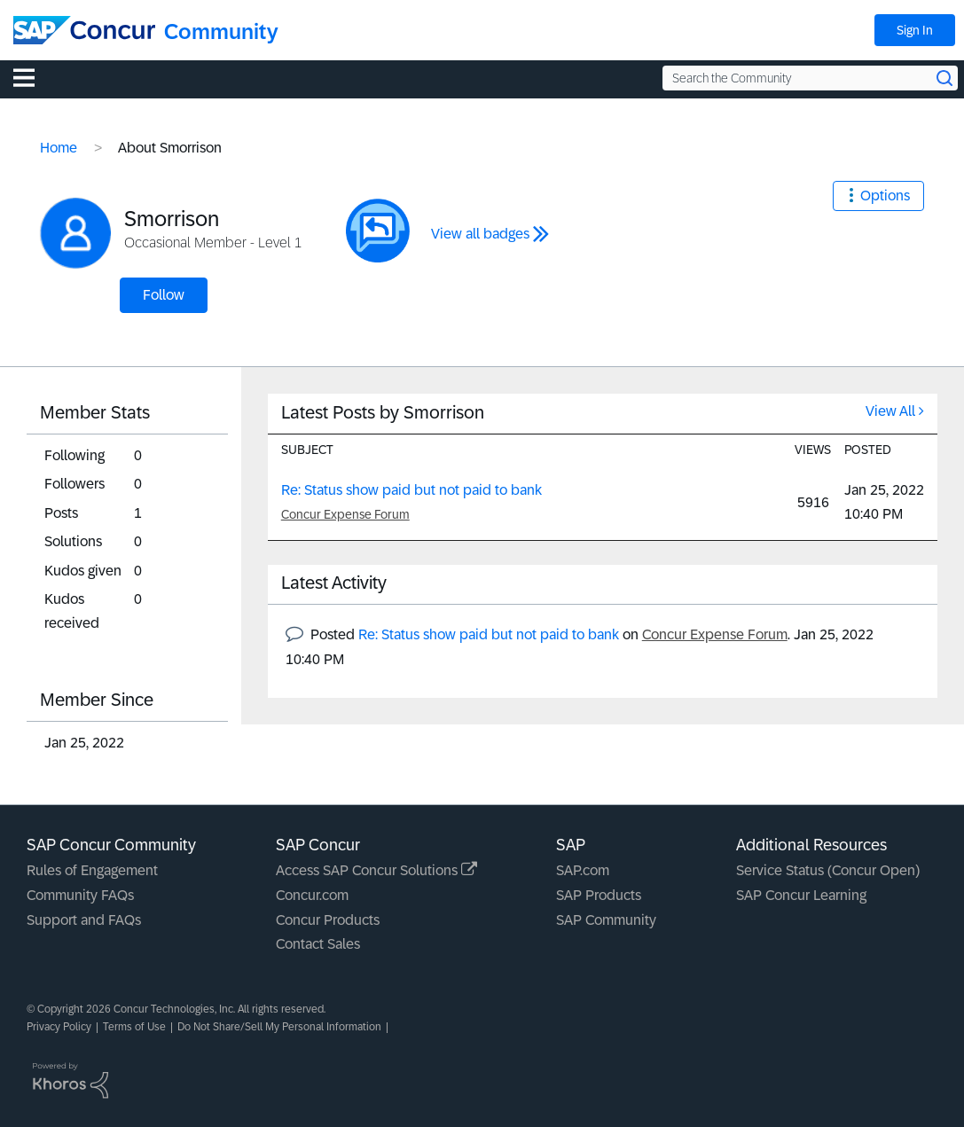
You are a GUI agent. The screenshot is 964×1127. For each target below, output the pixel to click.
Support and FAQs (84, 919)
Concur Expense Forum (345, 514)
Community (221, 31)
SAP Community (606, 919)
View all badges (480, 233)
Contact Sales (318, 943)
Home (58, 147)
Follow (163, 294)
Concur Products (328, 919)
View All (890, 411)
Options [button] (885, 195)
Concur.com (312, 895)
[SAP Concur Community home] (84, 30)
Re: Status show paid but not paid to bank (411, 489)
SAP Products (598, 895)
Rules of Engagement (92, 870)
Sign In (915, 30)
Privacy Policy (59, 1027)
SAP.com (582, 870)
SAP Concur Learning (801, 895)
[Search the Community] (810, 78)
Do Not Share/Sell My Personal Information (279, 1027)
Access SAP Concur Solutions (376, 870)
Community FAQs (80, 895)
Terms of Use (134, 1027)
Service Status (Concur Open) (828, 870)
